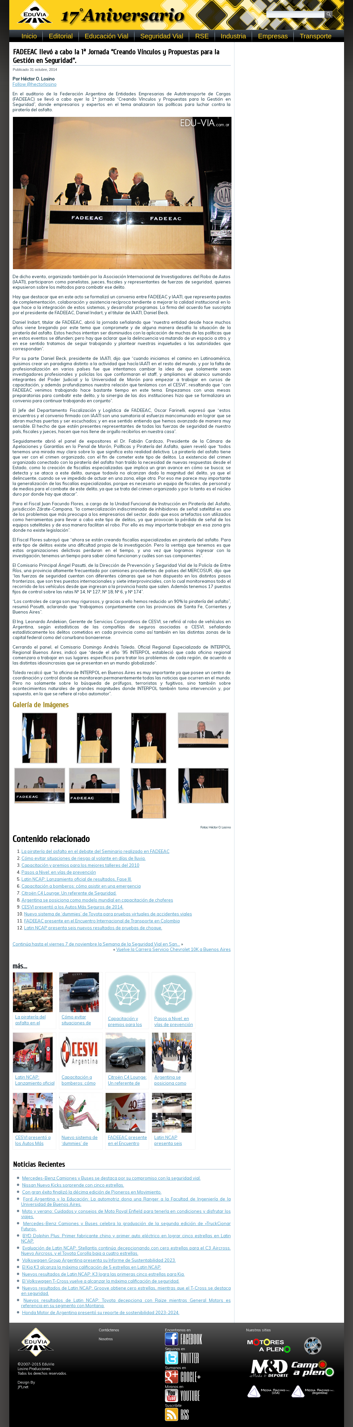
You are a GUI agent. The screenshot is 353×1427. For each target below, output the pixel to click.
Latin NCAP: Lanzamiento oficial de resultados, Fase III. (77, 879)
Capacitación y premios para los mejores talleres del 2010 (80, 865)
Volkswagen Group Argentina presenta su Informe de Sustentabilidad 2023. (99, 1260)
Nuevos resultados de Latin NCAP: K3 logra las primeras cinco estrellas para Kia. (103, 1274)
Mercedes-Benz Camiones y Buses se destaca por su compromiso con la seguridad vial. (111, 1178)
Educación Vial (106, 36)
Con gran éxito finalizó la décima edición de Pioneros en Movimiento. (92, 1192)
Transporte (315, 36)
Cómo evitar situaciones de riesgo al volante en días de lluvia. (84, 858)
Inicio (29, 36)
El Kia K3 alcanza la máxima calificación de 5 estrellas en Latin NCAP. (91, 1267)
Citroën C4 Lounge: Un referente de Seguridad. (69, 893)
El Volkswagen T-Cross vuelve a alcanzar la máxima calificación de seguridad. (100, 1281)
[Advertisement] (289, 86)
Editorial (61, 36)
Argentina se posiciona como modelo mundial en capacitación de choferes (97, 900)
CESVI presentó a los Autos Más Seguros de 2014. (73, 907)
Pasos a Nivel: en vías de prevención (59, 872)
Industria (233, 36)
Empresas (273, 36)
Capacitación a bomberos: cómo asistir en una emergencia (81, 886)
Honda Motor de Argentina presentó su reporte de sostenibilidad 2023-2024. (100, 1312)
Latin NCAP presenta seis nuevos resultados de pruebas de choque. (93, 927)
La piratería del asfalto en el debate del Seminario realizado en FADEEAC (96, 851)
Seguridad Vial (161, 36)
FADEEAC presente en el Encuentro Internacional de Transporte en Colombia (102, 920)
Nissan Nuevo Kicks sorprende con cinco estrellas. (73, 1185)
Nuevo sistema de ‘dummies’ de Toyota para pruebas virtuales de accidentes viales (108, 913)
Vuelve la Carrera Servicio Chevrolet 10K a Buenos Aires (173, 949)
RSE (202, 36)
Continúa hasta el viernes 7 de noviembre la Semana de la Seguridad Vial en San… (96, 944)
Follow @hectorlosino (35, 84)
